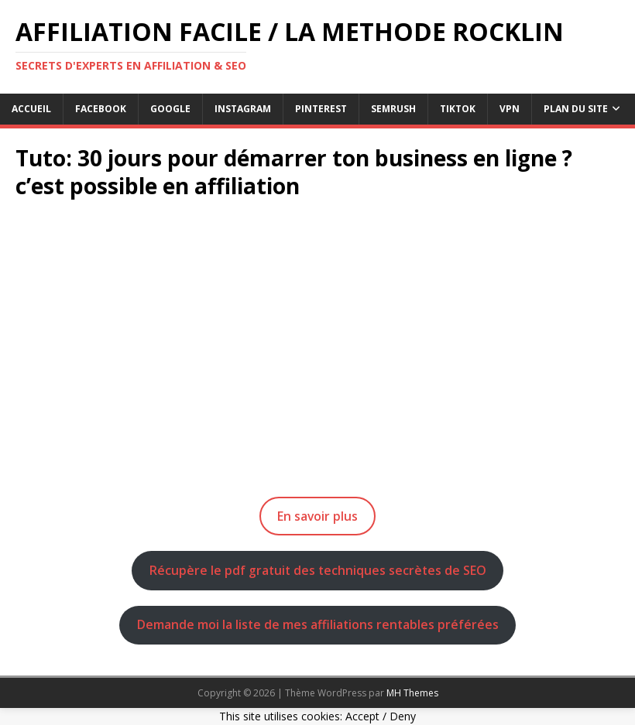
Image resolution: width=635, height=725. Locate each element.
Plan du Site (576, 108)
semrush (393, 108)
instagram (243, 108)
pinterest (321, 108)
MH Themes (412, 692)
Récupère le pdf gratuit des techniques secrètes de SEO (317, 570)
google (170, 108)
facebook (100, 108)
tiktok (457, 108)
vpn (509, 108)
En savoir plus (317, 516)
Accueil (31, 108)
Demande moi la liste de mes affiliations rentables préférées (318, 624)
